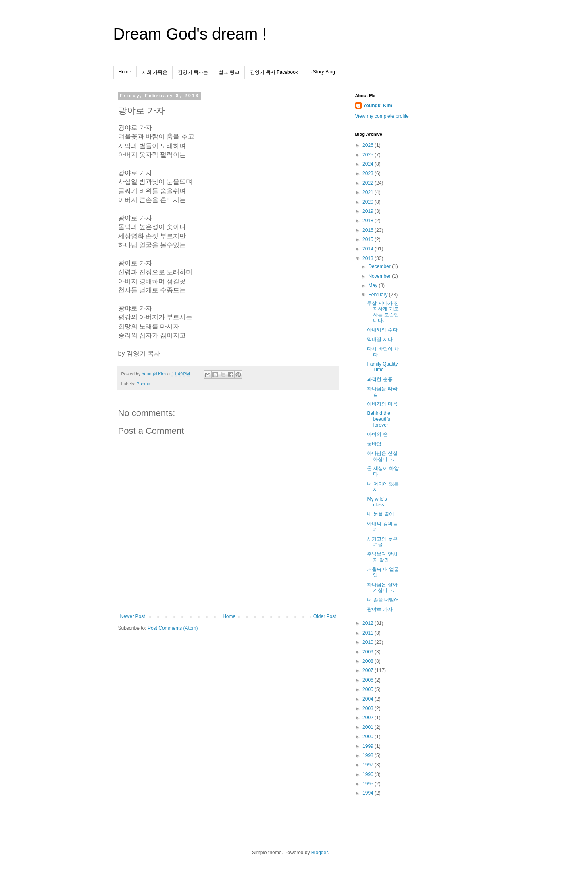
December (380, 266)
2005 (368, 689)
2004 (368, 699)
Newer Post (132, 616)
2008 (368, 661)
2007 (368, 670)
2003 (368, 708)
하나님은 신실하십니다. (382, 456)
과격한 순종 (379, 379)
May (373, 285)
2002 (368, 717)
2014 (368, 249)
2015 (368, 239)
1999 (368, 746)
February (378, 295)
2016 (368, 230)
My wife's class (377, 502)
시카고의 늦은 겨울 (382, 541)
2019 (368, 211)
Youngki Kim (377, 105)
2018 (368, 220)
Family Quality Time (382, 367)
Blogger (319, 852)
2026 (368, 145)
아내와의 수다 (382, 330)
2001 (368, 727)
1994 (368, 793)
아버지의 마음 (382, 404)
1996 (368, 774)
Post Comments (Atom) (173, 628)
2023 (368, 173)
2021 (368, 192)
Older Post (324, 616)
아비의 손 (377, 434)
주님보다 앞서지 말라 (382, 556)
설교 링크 (229, 72)
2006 (368, 680)
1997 (368, 765)
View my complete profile (382, 116)
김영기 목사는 (193, 72)
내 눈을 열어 (380, 514)
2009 (368, 652)
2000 (368, 736)
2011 (368, 633)
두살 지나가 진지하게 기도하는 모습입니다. (383, 311)
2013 (368, 258)
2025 (368, 155)
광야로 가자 (379, 609)
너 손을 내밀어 (383, 600)
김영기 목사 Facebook (274, 72)
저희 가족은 (154, 72)
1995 (368, 784)
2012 (368, 623)
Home (125, 72)
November (380, 276)
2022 (368, 183)
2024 (368, 164)
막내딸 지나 (379, 339)
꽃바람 (374, 444)
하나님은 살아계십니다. (382, 587)
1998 (368, 755)
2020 (368, 202)
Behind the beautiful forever (379, 419)
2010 (368, 642)
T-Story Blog (321, 72)
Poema (143, 383)
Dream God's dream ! (190, 34)
